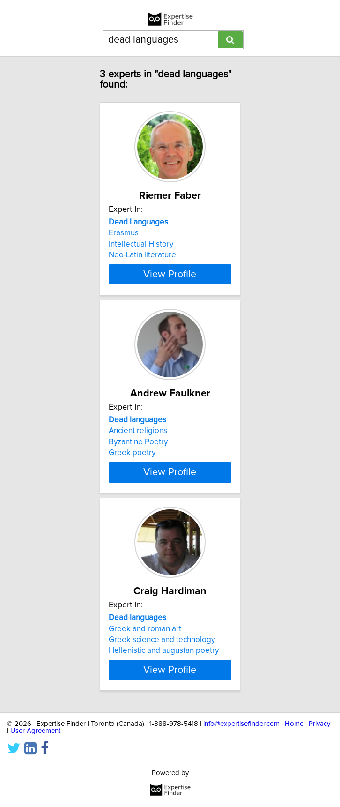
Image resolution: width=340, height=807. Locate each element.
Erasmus (124, 233)
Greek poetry (132, 452)
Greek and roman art (145, 628)
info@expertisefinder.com (241, 723)
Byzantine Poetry (138, 442)
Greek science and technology (162, 639)
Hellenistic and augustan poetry (164, 650)
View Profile (169, 274)
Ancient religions (138, 430)
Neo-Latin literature (142, 255)
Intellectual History (141, 244)
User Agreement (35, 730)
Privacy (319, 723)
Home (294, 723)
